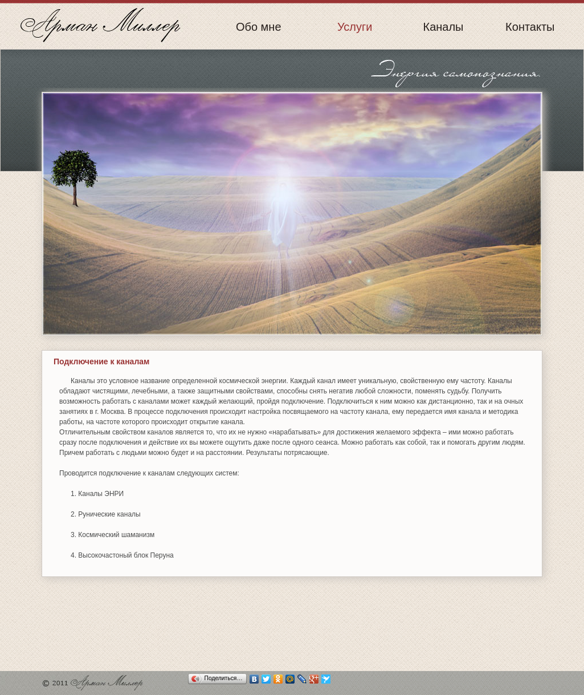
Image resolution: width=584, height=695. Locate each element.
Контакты (529, 27)
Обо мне (258, 27)
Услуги (355, 27)
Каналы (443, 27)
